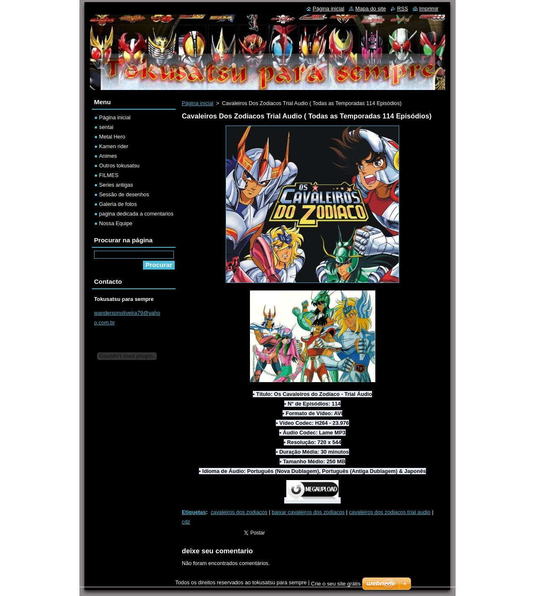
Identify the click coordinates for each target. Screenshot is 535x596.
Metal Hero (112, 137)
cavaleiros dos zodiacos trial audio (390, 512)
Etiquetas (194, 512)
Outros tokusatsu (119, 165)
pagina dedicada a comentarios (136, 214)
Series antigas (116, 185)
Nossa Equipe (115, 223)
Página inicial (197, 103)
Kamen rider (113, 146)
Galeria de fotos (118, 204)
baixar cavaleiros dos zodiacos (308, 512)
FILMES (108, 175)
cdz (186, 522)
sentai (106, 127)
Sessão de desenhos (124, 194)
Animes (108, 156)
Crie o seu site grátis (336, 584)
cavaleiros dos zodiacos (239, 512)
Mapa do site (370, 8)
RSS (402, 8)
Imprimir (428, 8)
